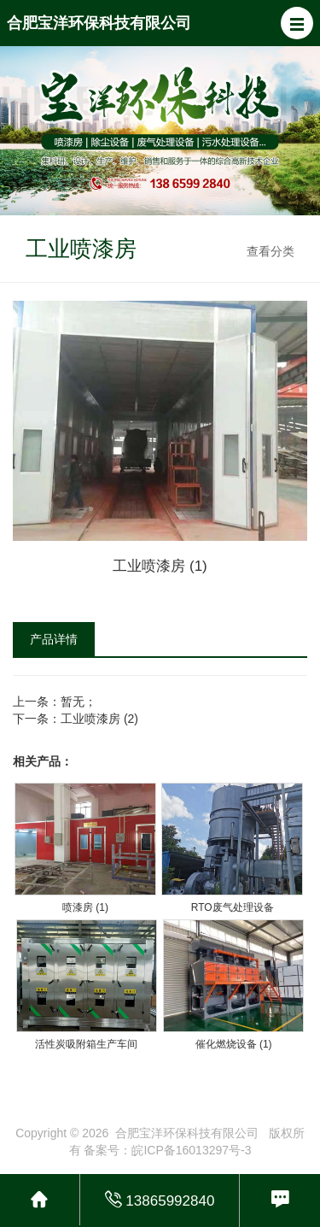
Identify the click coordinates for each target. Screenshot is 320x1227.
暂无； (78, 701)
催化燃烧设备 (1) (233, 1044)
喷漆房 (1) (85, 907)
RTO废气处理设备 (232, 907)
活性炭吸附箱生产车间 (86, 1044)
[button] (297, 23)
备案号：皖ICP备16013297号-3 (167, 1150)
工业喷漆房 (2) (99, 718)
